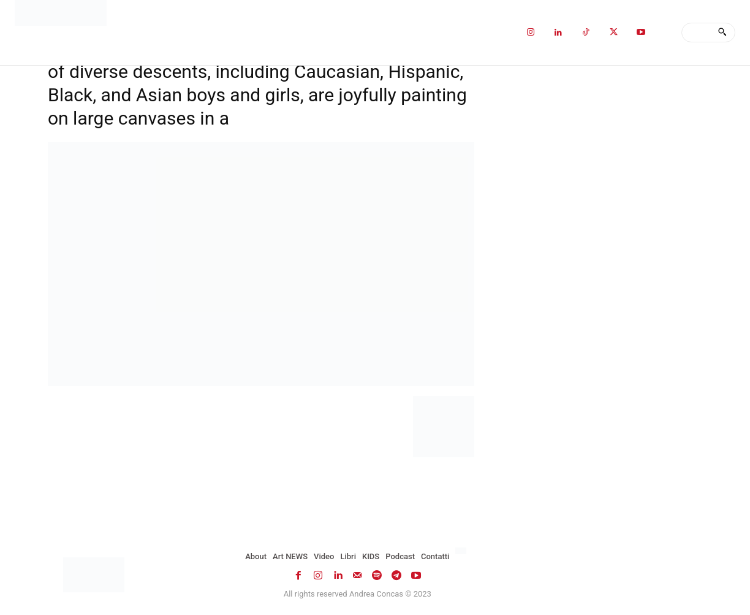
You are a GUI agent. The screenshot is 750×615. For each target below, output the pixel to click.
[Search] (722, 32)
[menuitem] (462, 551)
